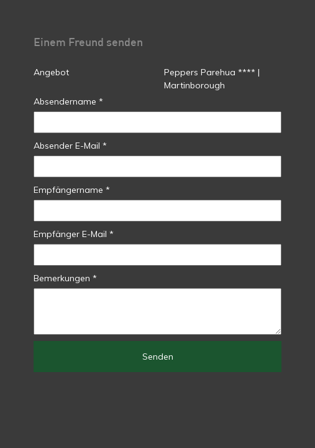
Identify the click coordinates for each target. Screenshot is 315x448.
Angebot (51, 72)
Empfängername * (72, 189)
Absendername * (68, 101)
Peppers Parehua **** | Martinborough (212, 79)
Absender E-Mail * (70, 145)
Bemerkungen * (65, 278)
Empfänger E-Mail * (74, 234)
